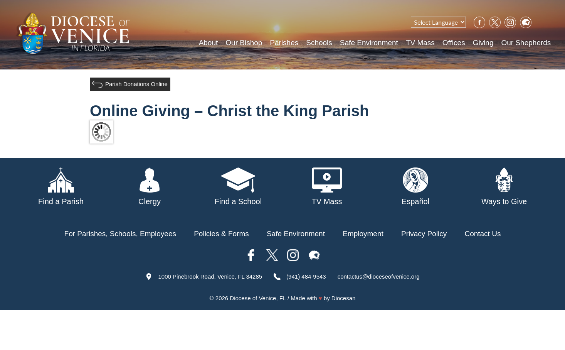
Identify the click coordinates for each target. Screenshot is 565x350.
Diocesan (343, 298)
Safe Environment (369, 43)
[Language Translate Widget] (438, 22)
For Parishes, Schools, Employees (120, 234)
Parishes (284, 43)
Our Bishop (243, 43)
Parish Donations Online (136, 84)
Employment (363, 234)
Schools (319, 43)
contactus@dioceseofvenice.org (379, 276)
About (208, 43)
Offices (453, 43)
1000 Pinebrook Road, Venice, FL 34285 (210, 276)
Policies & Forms (221, 234)
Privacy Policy (424, 234)
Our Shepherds (526, 43)
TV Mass (420, 43)
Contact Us (482, 234)
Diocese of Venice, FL (258, 298)
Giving (483, 43)
